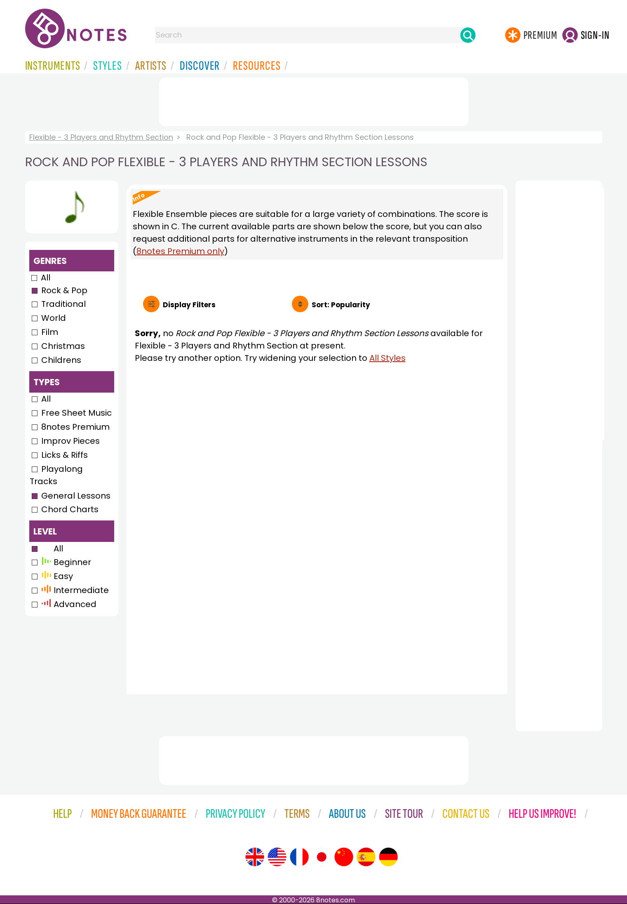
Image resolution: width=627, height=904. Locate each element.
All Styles (387, 358)
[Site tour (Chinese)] (343, 857)
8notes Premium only (180, 251)
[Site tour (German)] (388, 857)
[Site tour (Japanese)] (321, 857)
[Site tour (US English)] (277, 857)
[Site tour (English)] (254, 857)
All (45, 277)
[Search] (468, 35)
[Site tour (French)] (299, 857)
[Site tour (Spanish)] (366, 857)
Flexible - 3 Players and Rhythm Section (101, 137)
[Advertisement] (314, 100)
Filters (189, 305)
